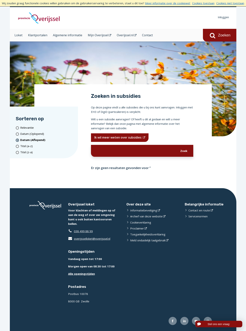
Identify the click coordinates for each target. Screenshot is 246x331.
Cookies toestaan (203, 3)
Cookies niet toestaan (230, 3)
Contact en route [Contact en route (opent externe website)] (199, 210)
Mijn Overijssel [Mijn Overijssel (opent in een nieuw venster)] (98, 35)
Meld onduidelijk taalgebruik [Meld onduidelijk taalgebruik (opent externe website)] (147, 240)
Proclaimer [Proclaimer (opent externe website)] (137, 228)
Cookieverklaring (140, 222)
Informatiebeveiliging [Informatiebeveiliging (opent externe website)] (143, 210)
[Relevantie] (47, 128)
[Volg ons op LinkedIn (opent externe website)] (184, 321)
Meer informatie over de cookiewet (167, 3)
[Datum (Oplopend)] (47, 134)
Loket (18, 35)
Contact (147, 35)
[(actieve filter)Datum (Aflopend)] (47, 140)
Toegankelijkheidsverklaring (147, 234)
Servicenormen (198, 216)
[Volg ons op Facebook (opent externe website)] (173, 321)
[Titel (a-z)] (47, 146)
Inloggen (223, 17)
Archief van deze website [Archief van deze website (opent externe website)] (146, 216)
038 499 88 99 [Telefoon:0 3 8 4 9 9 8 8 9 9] (83, 231)
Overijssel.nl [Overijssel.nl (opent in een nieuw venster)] (125, 35)
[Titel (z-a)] (47, 152)
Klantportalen (37, 35)
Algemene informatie (67, 35)
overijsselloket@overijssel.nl (89, 238)
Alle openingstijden (81, 274)
